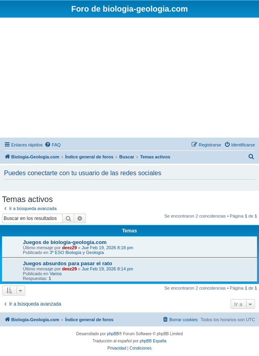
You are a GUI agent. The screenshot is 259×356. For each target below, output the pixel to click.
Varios (56, 273)
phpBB (113, 334)
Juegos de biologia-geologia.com (65, 242)
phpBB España (153, 341)
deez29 (69, 247)
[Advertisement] (129, 78)
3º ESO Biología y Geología (77, 252)
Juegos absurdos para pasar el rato (67, 263)
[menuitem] (53, 145)
